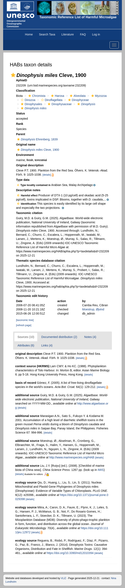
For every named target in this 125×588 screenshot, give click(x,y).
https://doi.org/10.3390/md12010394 (70, 553)
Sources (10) (26, 337)
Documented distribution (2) (59, 337)
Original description (30, 165)
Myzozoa (98, 95)
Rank (19, 123)
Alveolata (77, 95)
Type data (22, 179)
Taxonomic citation (29, 213)
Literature (67, 34)
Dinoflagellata (51, 100)
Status (20, 113)
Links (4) (46, 345)
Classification (25, 90)
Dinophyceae (78, 100)
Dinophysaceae (59, 104)
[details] (46, 174)
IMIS (101, 469)
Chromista (36, 95)
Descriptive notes (28, 190)
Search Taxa (47, 34)
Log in (96, 34)
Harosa (57, 95)
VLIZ (63, 578)
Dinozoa (27, 100)
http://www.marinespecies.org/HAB (71, 457)
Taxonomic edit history (32, 296)
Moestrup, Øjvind (93, 309)
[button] (13, 75)
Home (29, 34)
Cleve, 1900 (37, 149)
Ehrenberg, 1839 (37, 139)
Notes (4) (90, 337)
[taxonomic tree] (25, 320)
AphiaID (21, 80)
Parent (20, 134)
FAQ (83, 34)
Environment (25, 155)
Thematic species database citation (40, 260)
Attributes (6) (26, 345)
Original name (25, 144)
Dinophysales (31, 104)
